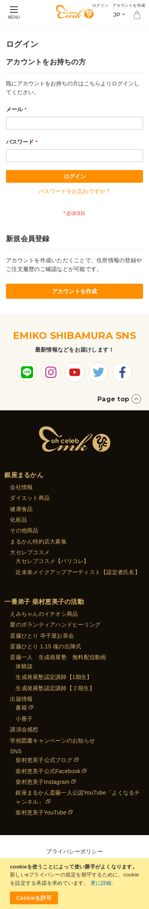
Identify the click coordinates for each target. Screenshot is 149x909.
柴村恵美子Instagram (42, 782)
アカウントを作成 (128, 5)
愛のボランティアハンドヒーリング (55, 624)
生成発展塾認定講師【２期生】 (55, 688)
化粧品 (18, 519)
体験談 (24, 666)
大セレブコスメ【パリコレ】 (52, 561)
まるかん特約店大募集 (38, 541)
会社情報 (21, 487)
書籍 (21, 707)
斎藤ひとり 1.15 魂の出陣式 (45, 646)
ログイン (100, 5)
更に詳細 (101, 883)
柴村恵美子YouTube (40, 812)
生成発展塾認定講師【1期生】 (53, 677)
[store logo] (75, 11)
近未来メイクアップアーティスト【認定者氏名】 (77, 572)
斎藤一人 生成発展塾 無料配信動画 (58, 657)
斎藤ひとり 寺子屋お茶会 (42, 635)
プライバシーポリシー (74, 851)
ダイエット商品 (30, 498)
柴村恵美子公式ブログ (43, 760)
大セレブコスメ (30, 552)
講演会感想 (24, 729)
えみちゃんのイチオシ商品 (44, 614)
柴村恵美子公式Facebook (47, 771)
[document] (75, 883)
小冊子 (24, 719)
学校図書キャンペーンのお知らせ (52, 740)
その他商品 (24, 530)
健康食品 (21, 509)
